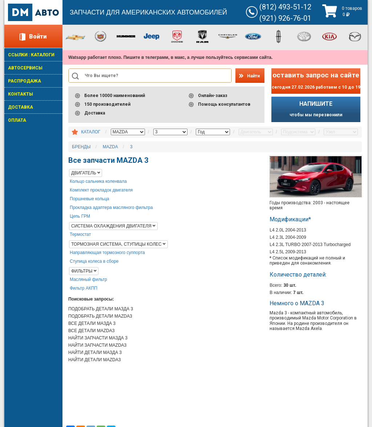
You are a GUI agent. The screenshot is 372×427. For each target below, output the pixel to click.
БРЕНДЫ (81, 146)
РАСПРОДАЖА (24, 81)
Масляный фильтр (88, 279)
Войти (37, 36)
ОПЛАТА (17, 120)
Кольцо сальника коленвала (98, 181)
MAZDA (110, 146)
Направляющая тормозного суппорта (107, 252)
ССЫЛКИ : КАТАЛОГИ (31, 54)
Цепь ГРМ (80, 216)
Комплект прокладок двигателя (101, 190)
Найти (253, 75)
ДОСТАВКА (20, 107)
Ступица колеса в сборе (94, 261)
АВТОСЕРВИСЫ (25, 68)
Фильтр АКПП (83, 288)
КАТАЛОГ (90, 131)
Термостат (80, 234)
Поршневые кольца (89, 198)
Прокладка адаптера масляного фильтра (111, 207)
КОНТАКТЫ (20, 94)
